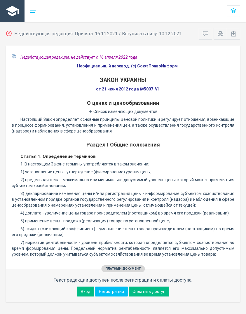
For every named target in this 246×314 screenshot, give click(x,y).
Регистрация (111, 291)
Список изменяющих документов (123, 111)
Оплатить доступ (148, 291)
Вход (85, 291)
